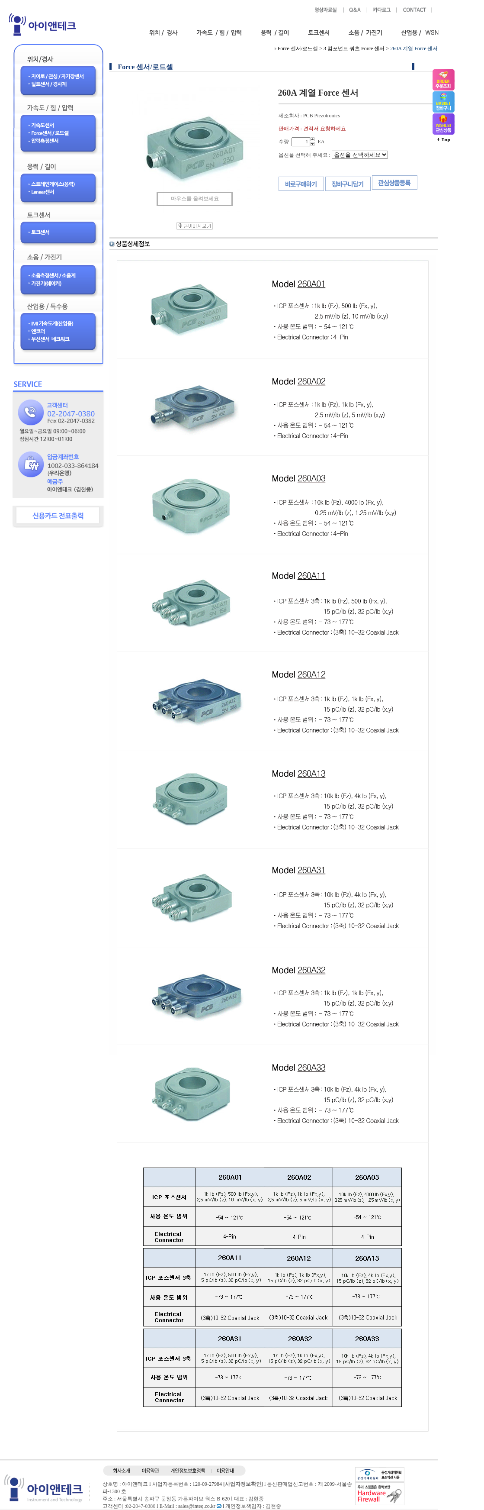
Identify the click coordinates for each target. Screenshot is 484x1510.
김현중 (273, 1506)
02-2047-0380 (140, 1506)
